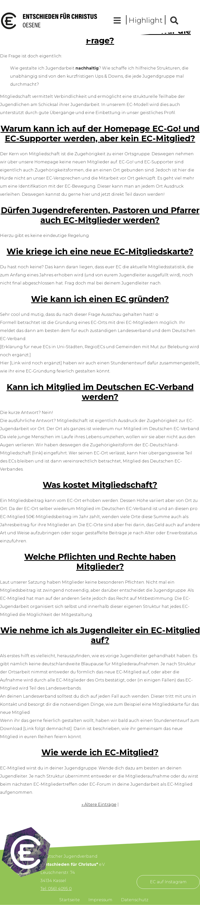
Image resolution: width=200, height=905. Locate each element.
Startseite (69, 899)
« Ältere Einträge (99, 804)
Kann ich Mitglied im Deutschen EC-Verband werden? (100, 392)
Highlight (146, 20)
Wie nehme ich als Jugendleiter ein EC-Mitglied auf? (100, 635)
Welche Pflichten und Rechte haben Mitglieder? (100, 561)
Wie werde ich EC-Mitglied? (100, 752)
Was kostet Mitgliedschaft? (100, 485)
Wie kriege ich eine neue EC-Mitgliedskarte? (100, 251)
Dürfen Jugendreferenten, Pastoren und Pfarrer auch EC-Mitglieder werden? (100, 215)
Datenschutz (134, 899)
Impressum (100, 899)
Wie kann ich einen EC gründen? (100, 299)
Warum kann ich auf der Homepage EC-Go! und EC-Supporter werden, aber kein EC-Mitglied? (100, 133)
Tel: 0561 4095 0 (56, 888)
